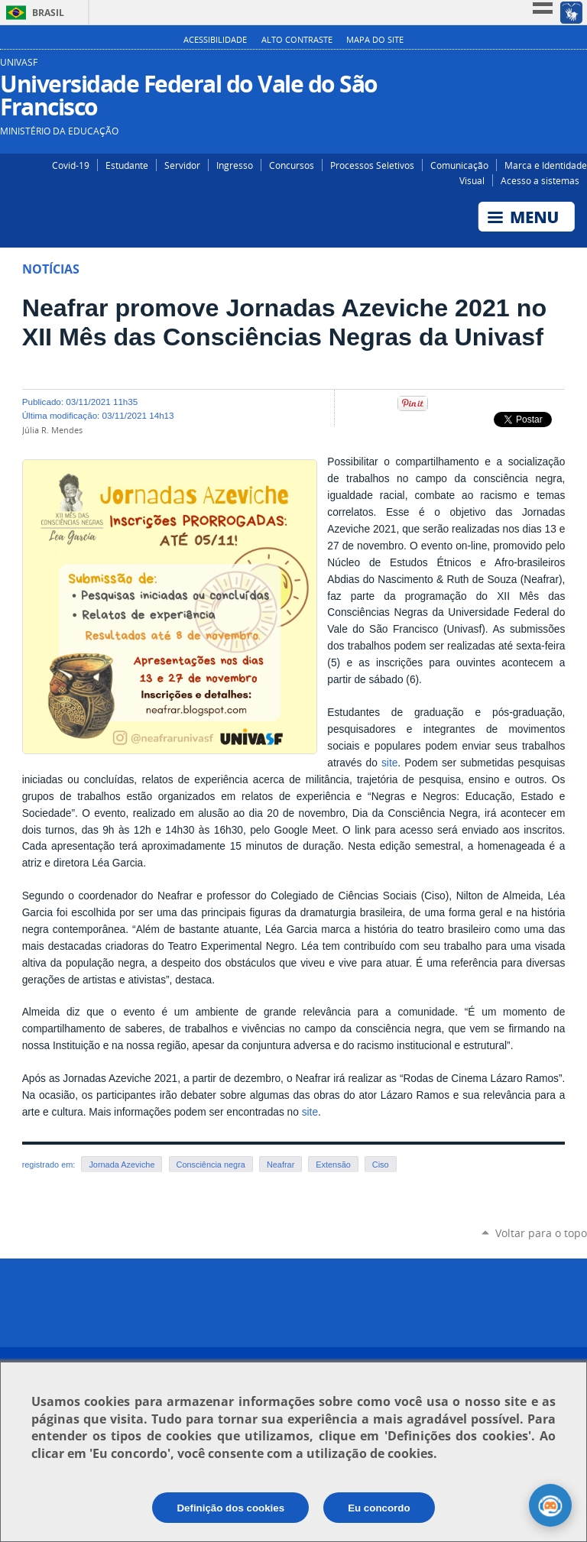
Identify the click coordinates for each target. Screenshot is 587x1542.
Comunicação (459, 165)
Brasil (48, 12)
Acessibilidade (215, 39)
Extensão (333, 1164)
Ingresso (234, 165)
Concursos (291, 165)
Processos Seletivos (372, 165)
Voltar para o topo (541, 1233)
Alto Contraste (296, 39)
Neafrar (280, 1164)
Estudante (126, 165)
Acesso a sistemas (540, 180)
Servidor (182, 165)
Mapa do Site (375, 39)
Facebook (554, 68)
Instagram (531, 68)
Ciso (380, 1164)
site (389, 763)
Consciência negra (211, 1164)
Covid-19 (70, 165)
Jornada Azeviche (121, 1164)
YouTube (577, 68)
